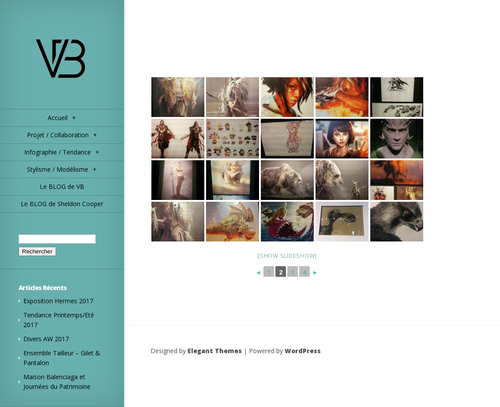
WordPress (303, 351)
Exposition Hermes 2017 (58, 301)
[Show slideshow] (287, 256)
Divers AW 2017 (46, 339)
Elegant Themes (215, 351)
